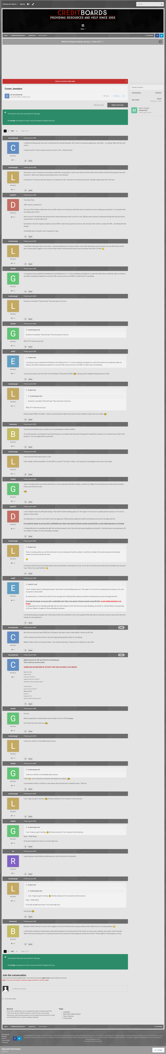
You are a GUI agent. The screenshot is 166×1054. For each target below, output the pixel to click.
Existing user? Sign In (10, 4)
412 (13, 373)
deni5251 (13, 195)
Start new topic (99, 105)
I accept (158, 1050)
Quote (30, 161)
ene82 (13, 351)
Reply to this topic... (19, 989)
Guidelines (5, 1051)
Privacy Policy (67, 1018)
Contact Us (5, 1042)
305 (13, 446)
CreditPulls (66, 1012)
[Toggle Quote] (27, 330)
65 (13, 160)
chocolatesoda (17, 95)
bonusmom (13, 424)
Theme (4, 1038)
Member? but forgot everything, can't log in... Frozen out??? (81, 42)
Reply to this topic (118, 105)
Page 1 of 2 (25, 131)
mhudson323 (143, 110)
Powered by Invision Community (93, 1041)
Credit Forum (26, 97)
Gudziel (13, 269)
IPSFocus (4, 1036)
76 (13, 873)
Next (12, 131)
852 (13, 217)
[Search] (142, 4)
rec (13, 851)
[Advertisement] (83, 61)
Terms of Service (68, 1016)
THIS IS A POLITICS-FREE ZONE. (65, 81)
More (88, 29)
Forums (77, 29)
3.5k (13, 291)
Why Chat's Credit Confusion (72, 1014)
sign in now (46, 978)
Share (106, 96)
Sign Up (22, 4)
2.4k (13, 189)
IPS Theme (5, 1034)
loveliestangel (13, 167)
